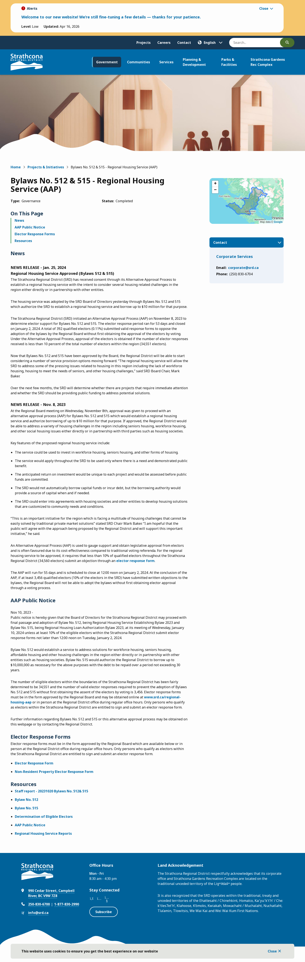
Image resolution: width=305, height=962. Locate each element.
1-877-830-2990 (66, 904)
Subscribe (103, 911)
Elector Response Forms (35, 234)
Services (166, 62)
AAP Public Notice (30, 227)
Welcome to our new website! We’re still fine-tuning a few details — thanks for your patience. (111, 16)
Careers (164, 42)
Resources (23, 240)
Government (107, 62)
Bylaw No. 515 (26, 808)
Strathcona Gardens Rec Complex (268, 62)
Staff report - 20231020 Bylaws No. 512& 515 (51, 791)
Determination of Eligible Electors (44, 816)
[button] (215, 184)
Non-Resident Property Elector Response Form (54, 771)
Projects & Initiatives (46, 167)
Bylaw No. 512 (26, 799)
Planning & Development (194, 62)
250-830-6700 (39, 904)
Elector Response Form (34, 763)
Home (16, 167)
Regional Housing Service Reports (43, 833)
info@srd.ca (38, 912)
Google (278, 221)
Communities (138, 62)
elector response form (135, 560)
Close (272, 951)
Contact (184, 42)
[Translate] (210, 42)
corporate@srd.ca (243, 267)
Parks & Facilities (229, 62)
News (19, 220)
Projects (143, 42)
